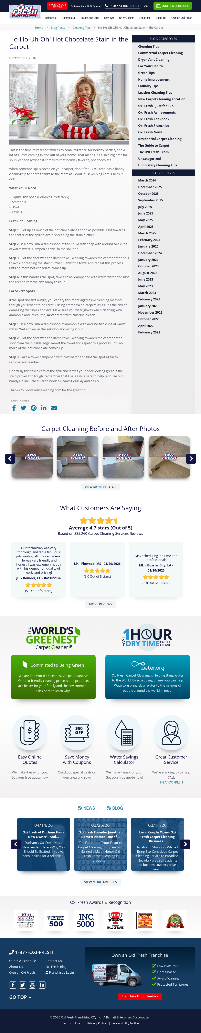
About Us (161, 18)
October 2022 (148, 319)
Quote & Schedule (22, 961)
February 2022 (149, 332)
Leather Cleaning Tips (155, 92)
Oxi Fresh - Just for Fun (156, 106)
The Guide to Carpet (153, 145)
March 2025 (147, 233)
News (86, 808)
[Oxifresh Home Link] (29, 9)
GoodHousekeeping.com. (91, 174)
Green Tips (146, 73)
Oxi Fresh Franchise (153, 125)
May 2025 (145, 220)
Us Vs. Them (126, 18)
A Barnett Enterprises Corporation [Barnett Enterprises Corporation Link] (126, 1017)
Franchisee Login (60, 972)
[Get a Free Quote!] (30, 732)
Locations (145, 18)
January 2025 (148, 246)
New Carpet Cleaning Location (161, 99)
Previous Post (16, 844)
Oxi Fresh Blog (56, 967)
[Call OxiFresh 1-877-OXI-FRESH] (122, 6)
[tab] (86, 808)
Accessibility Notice (126, 1023)
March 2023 (147, 293)
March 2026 (147, 180)
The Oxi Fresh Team (153, 152)
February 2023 (149, 299)
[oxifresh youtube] (32, 985)
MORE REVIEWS (100, 604)
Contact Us (54, 961)
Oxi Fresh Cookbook (153, 119)
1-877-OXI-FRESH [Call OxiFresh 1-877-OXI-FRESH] (31, 952)
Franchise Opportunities (140, 996)
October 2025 (148, 194)
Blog (115, 808)
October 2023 (148, 266)
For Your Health (150, 66)
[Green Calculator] (124, 732)
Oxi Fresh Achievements (157, 112)
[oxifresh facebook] (12, 985)
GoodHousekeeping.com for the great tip (55, 390)
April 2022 (145, 326)
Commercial (68, 18)
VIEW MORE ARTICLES (100, 882)
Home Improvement (154, 79)
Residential (50, 18)
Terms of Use (71, 1023)
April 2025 (145, 227)
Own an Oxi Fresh (181, 18)
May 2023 (145, 286)
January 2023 (148, 306)
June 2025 (145, 213)
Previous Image (10, 459)
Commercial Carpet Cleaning (160, 53)
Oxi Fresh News (150, 132)
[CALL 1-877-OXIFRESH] (171, 732)
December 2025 (150, 187)
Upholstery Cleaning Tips (157, 165)
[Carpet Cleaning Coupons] (77, 732)
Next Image (191, 459)
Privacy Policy (96, 1023)
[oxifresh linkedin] (42, 985)
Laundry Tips (148, 86)
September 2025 (150, 200)
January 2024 (148, 260)
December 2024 (150, 253)
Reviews (109, 18)
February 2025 (149, 240)
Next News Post (185, 844)
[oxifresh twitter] (22, 985)
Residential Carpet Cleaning (160, 139)
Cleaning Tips (148, 46)
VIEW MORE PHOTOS (100, 487)
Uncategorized (149, 159)
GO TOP (20, 997)
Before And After (89, 18)
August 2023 (147, 273)
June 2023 (145, 279)
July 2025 (145, 207)
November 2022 (150, 312)
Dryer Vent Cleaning (153, 59)
